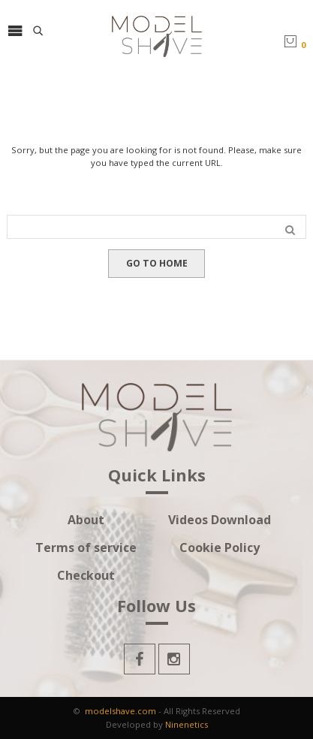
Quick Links (157, 476)
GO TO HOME (157, 263)
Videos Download (219, 520)
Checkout (86, 576)
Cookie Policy (219, 548)
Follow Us (156, 607)
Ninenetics (186, 724)
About (86, 520)
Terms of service (86, 548)
